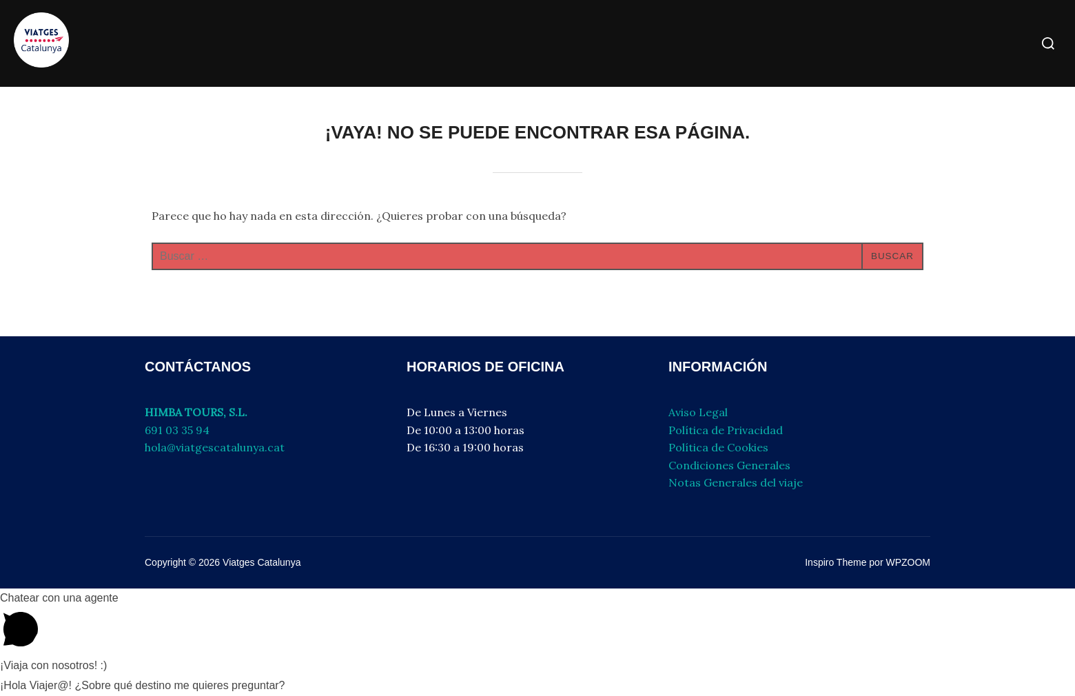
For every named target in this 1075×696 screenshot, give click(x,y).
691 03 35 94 (177, 430)
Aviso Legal (698, 412)
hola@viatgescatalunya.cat (215, 447)
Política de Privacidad (725, 430)
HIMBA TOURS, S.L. (196, 412)
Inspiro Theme (835, 562)
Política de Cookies (718, 447)
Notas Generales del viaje (735, 482)
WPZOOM (907, 562)
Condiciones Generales (729, 465)
